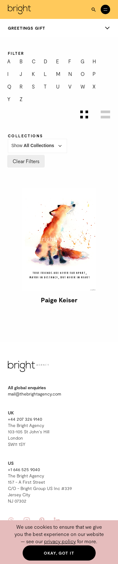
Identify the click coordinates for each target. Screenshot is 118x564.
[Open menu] (105, 9)
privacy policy (60, 541)
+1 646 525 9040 (24, 469)
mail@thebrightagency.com (34, 393)
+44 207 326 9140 (25, 419)
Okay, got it (59, 552)
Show (37, 146)
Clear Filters (26, 161)
